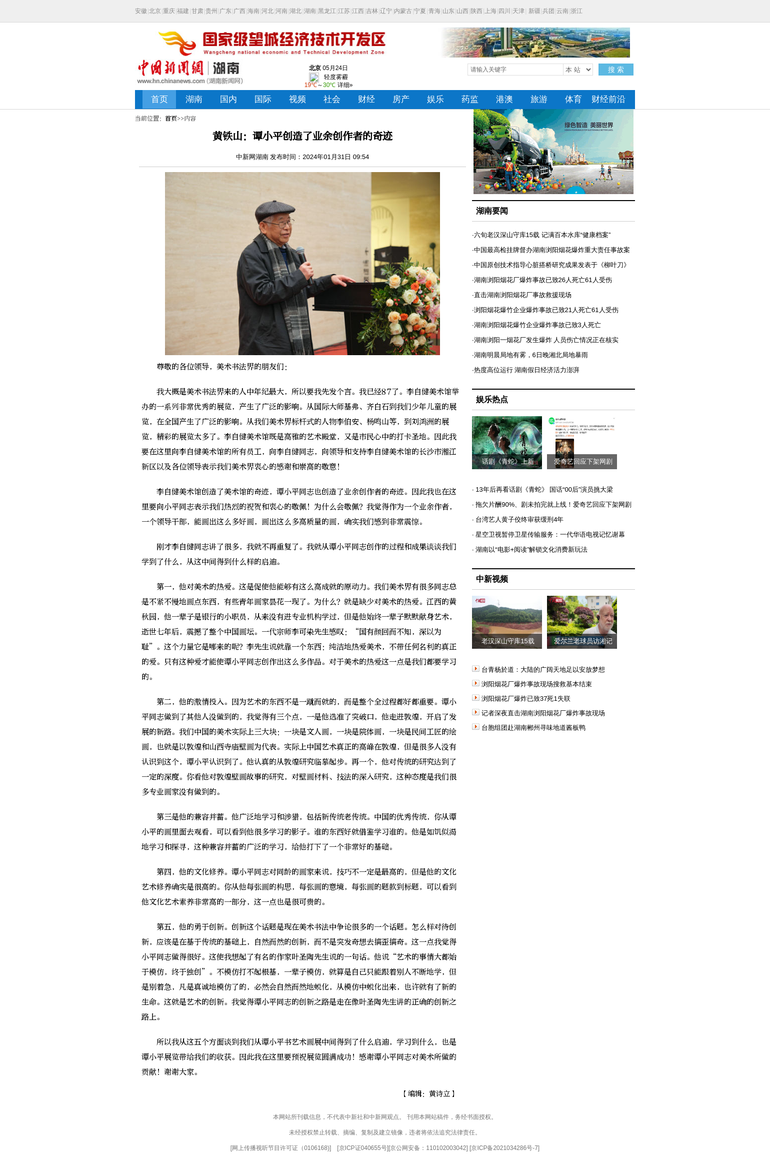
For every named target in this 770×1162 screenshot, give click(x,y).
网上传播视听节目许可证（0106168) (281, 1147)
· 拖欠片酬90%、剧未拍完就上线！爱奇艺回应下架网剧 (552, 504)
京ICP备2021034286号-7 (504, 1147)
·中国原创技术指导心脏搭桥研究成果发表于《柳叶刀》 (551, 265)
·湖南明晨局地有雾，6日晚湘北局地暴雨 (530, 355)
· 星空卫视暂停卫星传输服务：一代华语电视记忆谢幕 (548, 534)
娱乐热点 (492, 399)
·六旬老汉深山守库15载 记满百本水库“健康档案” (541, 235)
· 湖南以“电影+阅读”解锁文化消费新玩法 (530, 549)
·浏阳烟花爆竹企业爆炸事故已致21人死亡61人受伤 (545, 310)
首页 (171, 118)
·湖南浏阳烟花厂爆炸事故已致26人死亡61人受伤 (542, 280)
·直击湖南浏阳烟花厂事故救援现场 (522, 295)
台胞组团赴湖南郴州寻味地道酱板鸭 (529, 727)
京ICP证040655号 (363, 1147)
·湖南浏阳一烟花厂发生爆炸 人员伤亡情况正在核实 (545, 340)
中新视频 (492, 579)
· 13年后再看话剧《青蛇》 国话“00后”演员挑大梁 (542, 489)
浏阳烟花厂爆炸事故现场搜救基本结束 (532, 684)
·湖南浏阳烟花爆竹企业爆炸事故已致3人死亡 (536, 325)
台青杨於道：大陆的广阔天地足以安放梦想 (538, 669)
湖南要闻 (492, 211)
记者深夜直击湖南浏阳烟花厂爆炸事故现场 (538, 713)
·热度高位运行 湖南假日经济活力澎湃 (526, 370)
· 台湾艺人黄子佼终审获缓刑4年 (518, 519)
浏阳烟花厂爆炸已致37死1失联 (521, 698)
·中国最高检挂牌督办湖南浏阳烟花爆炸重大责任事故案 (551, 250)
